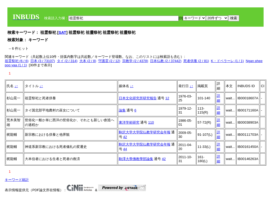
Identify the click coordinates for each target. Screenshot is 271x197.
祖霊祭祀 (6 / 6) (17, 61)
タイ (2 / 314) (67, 61)
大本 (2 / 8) (87, 61)
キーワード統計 (17, 180)
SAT (62, 32)
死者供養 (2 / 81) (196, 61)
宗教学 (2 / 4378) (135, 61)
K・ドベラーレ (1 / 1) (227, 61)
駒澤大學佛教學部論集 (136, 159)
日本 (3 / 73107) (42, 61)
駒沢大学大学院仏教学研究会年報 (144, 132)
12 (167, 98)
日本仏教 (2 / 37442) (166, 61)
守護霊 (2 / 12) (109, 61)
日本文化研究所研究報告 (138, 98)
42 (125, 137)
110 (151, 122)
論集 (122, 110)
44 (125, 149)
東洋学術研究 (129, 122)
